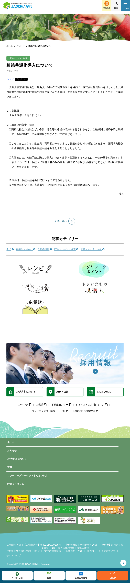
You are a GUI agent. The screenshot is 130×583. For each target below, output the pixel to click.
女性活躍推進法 (52, 550)
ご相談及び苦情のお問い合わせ (23, 550)
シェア (10, 79)
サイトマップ (13, 555)
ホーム (9, 46)
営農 (9, 467)
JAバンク (23, 404)
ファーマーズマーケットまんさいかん (27, 475)
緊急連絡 (106, 8)
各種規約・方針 (74, 550)
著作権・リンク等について (101, 550)
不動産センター (59, 404)
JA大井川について (17, 458)
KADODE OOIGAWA (84, 411)
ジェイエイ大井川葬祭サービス (48, 411)
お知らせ (20, 46)
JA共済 (40, 404)
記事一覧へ (61, 221)
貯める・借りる (15, 483)
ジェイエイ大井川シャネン (90, 404)
